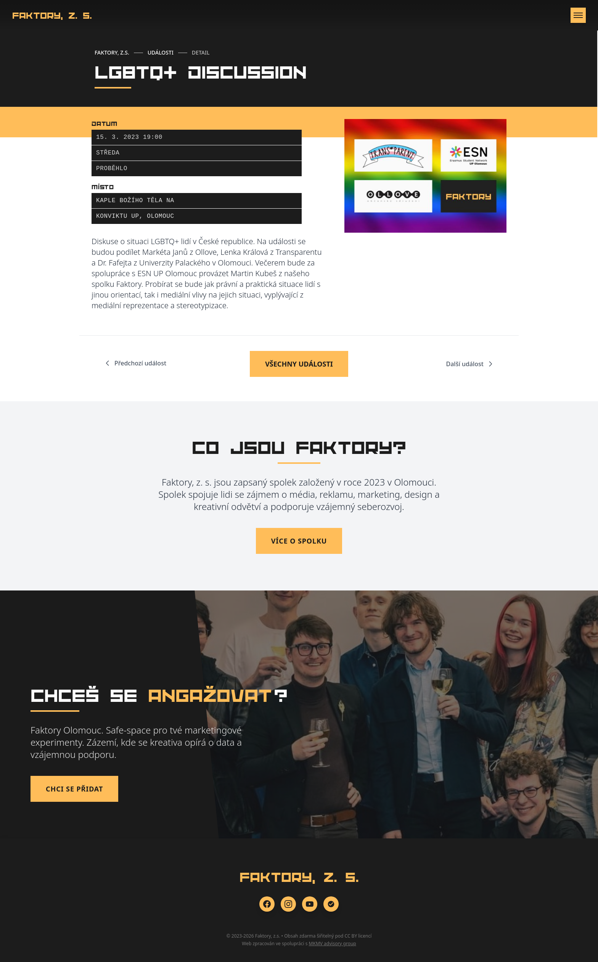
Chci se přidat (74, 788)
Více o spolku (299, 540)
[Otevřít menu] (578, 15)
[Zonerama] (331, 904)
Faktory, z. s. (52, 15)
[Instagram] (288, 904)
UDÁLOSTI (161, 52)
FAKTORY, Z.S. (112, 52)
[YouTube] (309, 904)
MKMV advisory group (332, 943)
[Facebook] (267, 904)
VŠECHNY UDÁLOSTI (299, 363)
